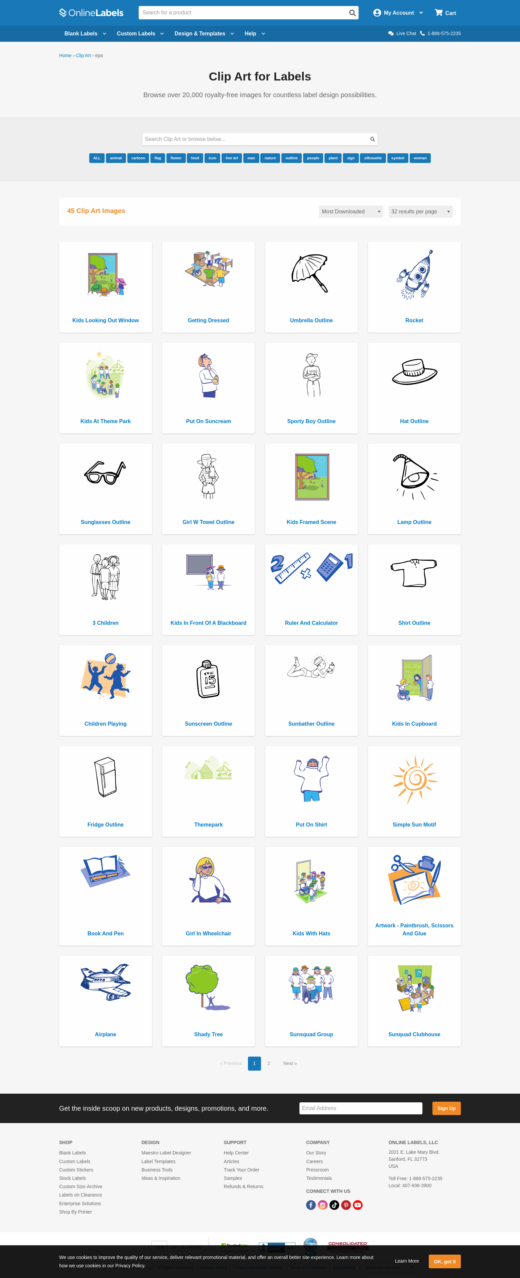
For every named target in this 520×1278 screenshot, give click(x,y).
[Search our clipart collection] (260, 139)
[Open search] (353, 13)
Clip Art (83, 55)
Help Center (236, 1152)
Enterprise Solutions (80, 1203)
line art (232, 158)
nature (270, 158)
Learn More (407, 1261)
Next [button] (288, 1063)
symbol (397, 158)
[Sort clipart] (351, 212)
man (251, 158)
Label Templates (158, 1161)
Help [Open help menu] (255, 33)
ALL (97, 158)
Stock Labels (72, 1178)
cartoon (138, 158)
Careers (314, 1161)
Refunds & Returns (243, 1186)
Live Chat (402, 33)
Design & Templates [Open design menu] (204, 33)
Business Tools (156, 1169)
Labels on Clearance (80, 1195)
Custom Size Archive (80, 1186)
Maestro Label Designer (166, 1152)
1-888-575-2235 (440, 33)
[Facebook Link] (311, 1204)
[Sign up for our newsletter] (360, 1108)
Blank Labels (72, 1152)
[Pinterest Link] (346, 1204)
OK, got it (445, 1261)
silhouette (373, 158)
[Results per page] (421, 212)
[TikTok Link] (335, 1204)
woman (420, 158)
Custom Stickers (76, 1169)
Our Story (316, 1152)
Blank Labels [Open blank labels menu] (85, 33)
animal (116, 158)
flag (157, 158)
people (313, 158)
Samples (233, 1178)
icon (212, 158)
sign (351, 158)
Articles (231, 1161)
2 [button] (269, 1063)
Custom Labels (74, 1161)
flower (175, 158)
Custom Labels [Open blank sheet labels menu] (140, 33)
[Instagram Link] (323, 1204)
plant (333, 158)
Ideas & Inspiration (160, 1178)
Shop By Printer (75, 1212)
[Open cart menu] (445, 13)
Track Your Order (241, 1169)
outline (291, 158)
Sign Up (446, 1108)
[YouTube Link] (358, 1204)
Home (65, 55)
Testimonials (319, 1178)
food (195, 158)
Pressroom (317, 1169)
